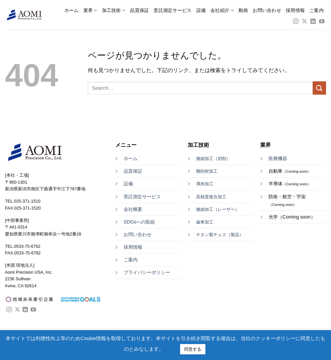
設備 (201, 10)
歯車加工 (204, 222)
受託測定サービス (172, 10)
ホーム (71, 10)
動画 (243, 10)
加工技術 (114, 10)
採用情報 (295, 10)
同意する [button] (192, 349)
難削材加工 (207, 171)
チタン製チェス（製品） (220, 234)
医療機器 (278, 158)
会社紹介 (222, 10)
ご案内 (316, 10)
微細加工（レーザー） (217, 209)
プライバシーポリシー (147, 272)
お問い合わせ (267, 10)
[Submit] (319, 87)
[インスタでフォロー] (295, 22)
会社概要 (133, 209)
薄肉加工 (204, 183)
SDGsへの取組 (139, 222)
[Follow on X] (304, 22)
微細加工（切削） (213, 158)
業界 (90, 10)
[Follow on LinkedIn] (313, 22)
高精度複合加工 (211, 196)
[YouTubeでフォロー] (321, 22)
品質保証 (139, 10)
